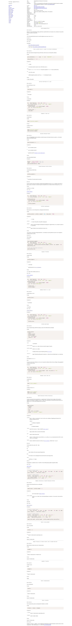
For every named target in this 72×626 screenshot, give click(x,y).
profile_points (11, 14)
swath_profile (11, 16)
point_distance (11, 9)
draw (9, 6)
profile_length (11, 12)
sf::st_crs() (49, 351)
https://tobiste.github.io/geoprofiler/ (39, 6)
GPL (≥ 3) (35, 5)
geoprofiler (10, 5)
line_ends (10, 7)
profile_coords (11, 11)
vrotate (10, 22)
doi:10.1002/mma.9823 (51, 4)
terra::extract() (47, 440)
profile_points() (30, 310)
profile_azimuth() (30, 275)
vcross (10, 18)
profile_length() (30, 191)
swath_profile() (42, 493)
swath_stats (10, 17)
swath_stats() (29, 466)
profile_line (10, 13)
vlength (10, 20)
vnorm (10, 21)
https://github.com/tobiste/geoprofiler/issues (39, 46)
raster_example (11, 15)
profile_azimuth (11, 10)
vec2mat (10, 19)
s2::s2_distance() (38, 267)
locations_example (11, 8)
